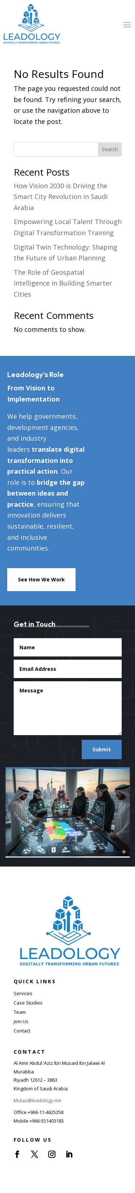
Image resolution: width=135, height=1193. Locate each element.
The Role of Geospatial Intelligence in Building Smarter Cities (63, 283)
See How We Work (41, 579)
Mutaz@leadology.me (37, 1100)
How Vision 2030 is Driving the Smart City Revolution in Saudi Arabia (61, 196)
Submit (102, 749)
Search (110, 149)
